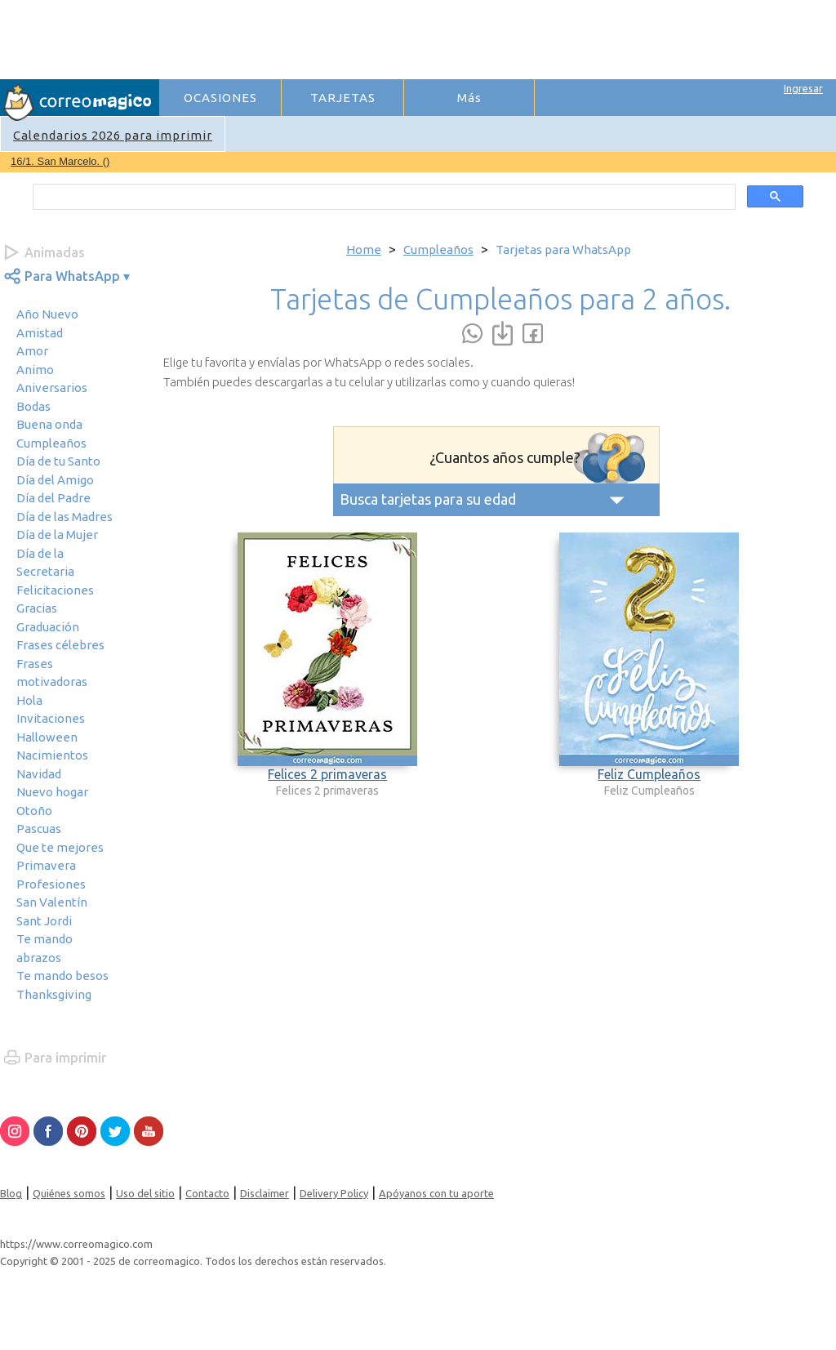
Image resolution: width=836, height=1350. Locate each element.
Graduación (47, 627)
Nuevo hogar (52, 792)
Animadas (54, 252)
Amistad (39, 333)
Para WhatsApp (72, 276)
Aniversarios (51, 387)
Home (363, 249)
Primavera (46, 865)
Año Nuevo (47, 314)
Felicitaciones (55, 590)
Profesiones (51, 884)
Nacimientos (52, 755)
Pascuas (38, 828)
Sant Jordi (44, 921)
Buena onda (49, 424)
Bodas (33, 406)
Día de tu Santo (58, 461)
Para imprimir (65, 1057)
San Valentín (51, 902)
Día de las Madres (64, 517)
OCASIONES (220, 98)
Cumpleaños (51, 443)
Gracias (36, 608)
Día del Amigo (55, 480)
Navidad (38, 774)
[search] (383, 197)
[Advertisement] (458, 37)
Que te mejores (60, 847)
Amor (32, 351)
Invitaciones (50, 718)
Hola (29, 700)
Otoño (34, 811)
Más (469, 98)
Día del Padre (53, 498)
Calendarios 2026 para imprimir (112, 135)
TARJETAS (343, 98)
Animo (35, 369)
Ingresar (803, 88)
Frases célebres (60, 645)
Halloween (47, 737)
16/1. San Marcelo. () (60, 161)
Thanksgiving (53, 994)
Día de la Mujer (57, 534)
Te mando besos (62, 975)
